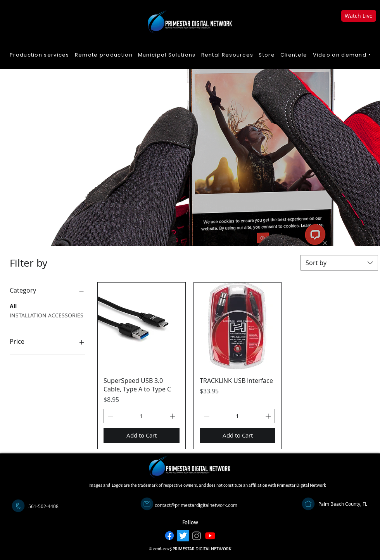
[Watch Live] (358, 16)
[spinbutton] (141, 416)
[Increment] (173, 416)
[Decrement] (109, 416)
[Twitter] (183, 535)
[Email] (147, 504)
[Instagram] (196, 535)
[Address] (308, 504)
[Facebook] (169, 535)
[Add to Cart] (142, 435)
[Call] (18, 506)
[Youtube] (210, 535)
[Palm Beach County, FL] (342, 504)
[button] (342, 55)
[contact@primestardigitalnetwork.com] (196, 505)
